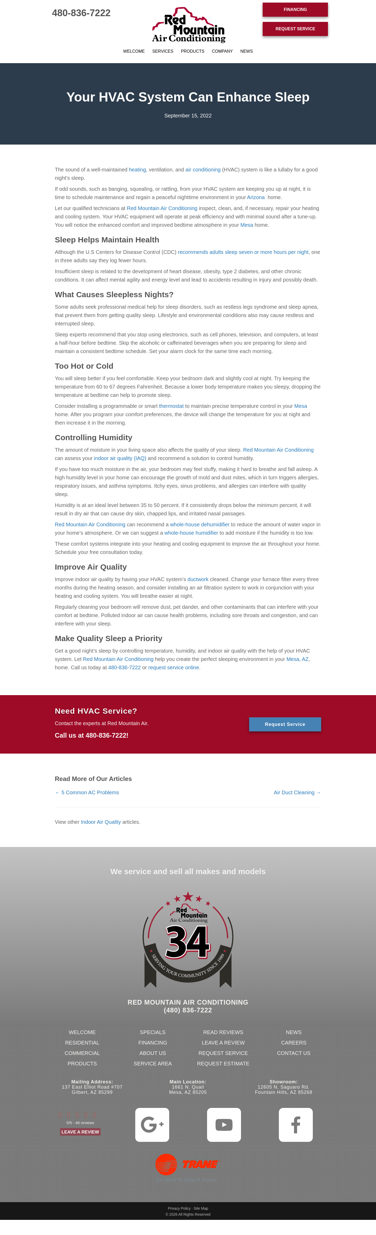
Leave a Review (223, 1043)
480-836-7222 (81, 13)
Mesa (246, 225)
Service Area (153, 1063)
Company (222, 51)
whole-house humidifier (191, 533)
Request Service (223, 1053)
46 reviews (84, 1123)
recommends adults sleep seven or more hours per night (243, 252)
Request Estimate (223, 1063)
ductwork (197, 579)
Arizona (256, 197)
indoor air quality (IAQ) (120, 458)
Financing (152, 1043)
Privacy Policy (179, 1208)
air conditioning (203, 169)
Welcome (134, 51)
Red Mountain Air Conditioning (162, 208)
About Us (152, 1053)
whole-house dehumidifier (200, 524)
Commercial (82, 1053)
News (246, 51)
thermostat (171, 406)
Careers (294, 1043)
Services (162, 51)
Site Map (201, 1208)
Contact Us (293, 1053)
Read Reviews (223, 1032)
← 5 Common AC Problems (87, 792)
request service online (173, 667)
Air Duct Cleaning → (297, 792)
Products (192, 51)
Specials (153, 1032)
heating (137, 169)
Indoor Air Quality (101, 822)
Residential (82, 1043)
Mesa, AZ (297, 659)
